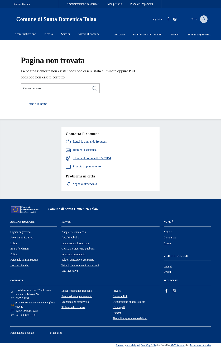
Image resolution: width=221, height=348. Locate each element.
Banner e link (120, 296)
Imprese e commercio (73, 254)
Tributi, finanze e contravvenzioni (80, 265)
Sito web (120, 345)
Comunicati (170, 237)
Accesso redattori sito (200, 345)
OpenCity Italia (148, 345)
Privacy (117, 290)
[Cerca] (95, 88)
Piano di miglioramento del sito (130, 318)
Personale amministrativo (24, 259)
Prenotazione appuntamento (76, 296)
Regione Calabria (21, 4)
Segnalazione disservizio (75, 301)
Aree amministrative (21, 237)
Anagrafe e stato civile (73, 232)
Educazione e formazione (75, 243)
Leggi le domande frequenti (76, 290)
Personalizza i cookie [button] (22, 332)
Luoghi (168, 266)
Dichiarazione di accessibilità (129, 301)
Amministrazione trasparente (83, 3)
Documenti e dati (19, 265)
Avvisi (167, 243)
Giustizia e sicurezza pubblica (77, 248)
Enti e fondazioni (19, 248)
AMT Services (177, 345)
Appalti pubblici (70, 237)
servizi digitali (133, 345)
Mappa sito (56, 332)
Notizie (168, 232)
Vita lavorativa (69, 270)
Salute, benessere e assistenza (77, 259)
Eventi (167, 271)
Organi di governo (20, 232)
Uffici (13, 243)
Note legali (119, 307)
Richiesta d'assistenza (73, 307)
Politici (14, 254)
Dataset (117, 312)
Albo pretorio (114, 3)
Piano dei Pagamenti (141, 3)
